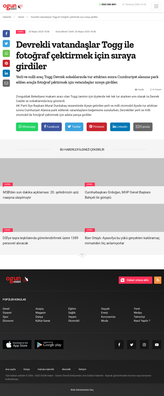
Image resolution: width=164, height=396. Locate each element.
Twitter (74, 126)
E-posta (143, 126)
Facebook (51, 126)
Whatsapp (27, 126)
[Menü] (156, 6)
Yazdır (139, 89)
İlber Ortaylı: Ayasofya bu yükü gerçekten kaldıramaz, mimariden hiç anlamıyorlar (122, 240)
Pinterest (96, 126)
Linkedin (120, 126)
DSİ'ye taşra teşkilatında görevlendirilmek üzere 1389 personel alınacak (40, 240)
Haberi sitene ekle (135, 280)
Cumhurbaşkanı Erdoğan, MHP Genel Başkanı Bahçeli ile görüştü (118, 195)
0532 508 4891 (107, 4)
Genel (21, 32)
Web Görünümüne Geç (82, 389)
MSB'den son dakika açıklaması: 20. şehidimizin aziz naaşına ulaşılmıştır (41, 195)
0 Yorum (155, 89)
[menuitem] (16, 309)
